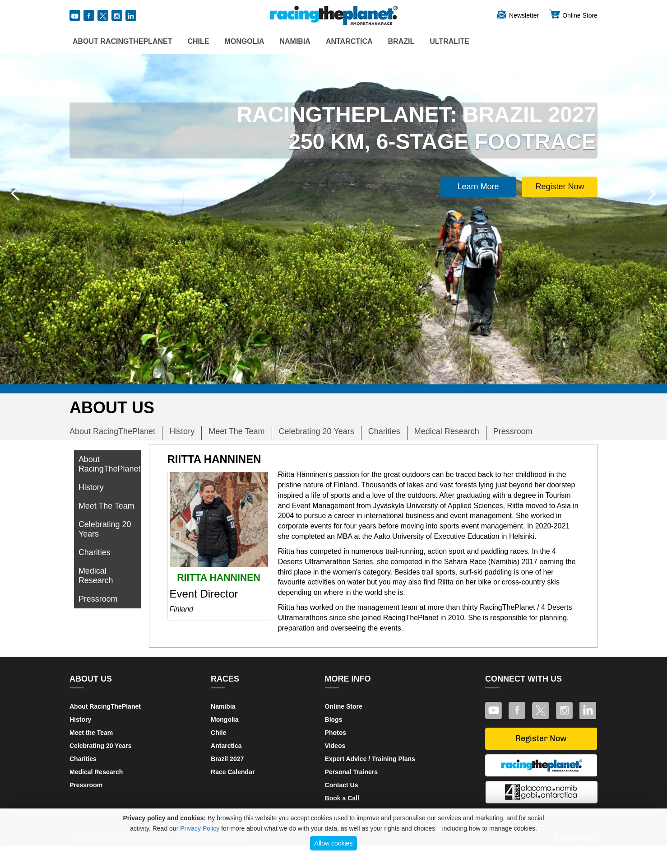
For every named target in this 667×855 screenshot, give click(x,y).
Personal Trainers (351, 772)
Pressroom (513, 431)
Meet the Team (91, 732)
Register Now (559, 186)
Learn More (478, 186)
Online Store (573, 15)
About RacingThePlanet (122, 41)
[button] (15, 193)
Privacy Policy (199, 828)
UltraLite (449, 41)
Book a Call (342, 798)
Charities (384, 431)
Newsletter (517, 15)
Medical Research (446, 431)
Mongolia (244, 41)
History (182, 431)
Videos (335, 745)
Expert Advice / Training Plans (370, 758)
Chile (198, 41)
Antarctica (349, 41)
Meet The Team (236, 431)
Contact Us (341, 785)
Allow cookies (334, 843)
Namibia (294, 41)
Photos (335, 732)
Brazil (401, 41)
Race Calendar (233, 772)
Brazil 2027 (227, 758)
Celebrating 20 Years (316, 431)
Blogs (334, 719)
